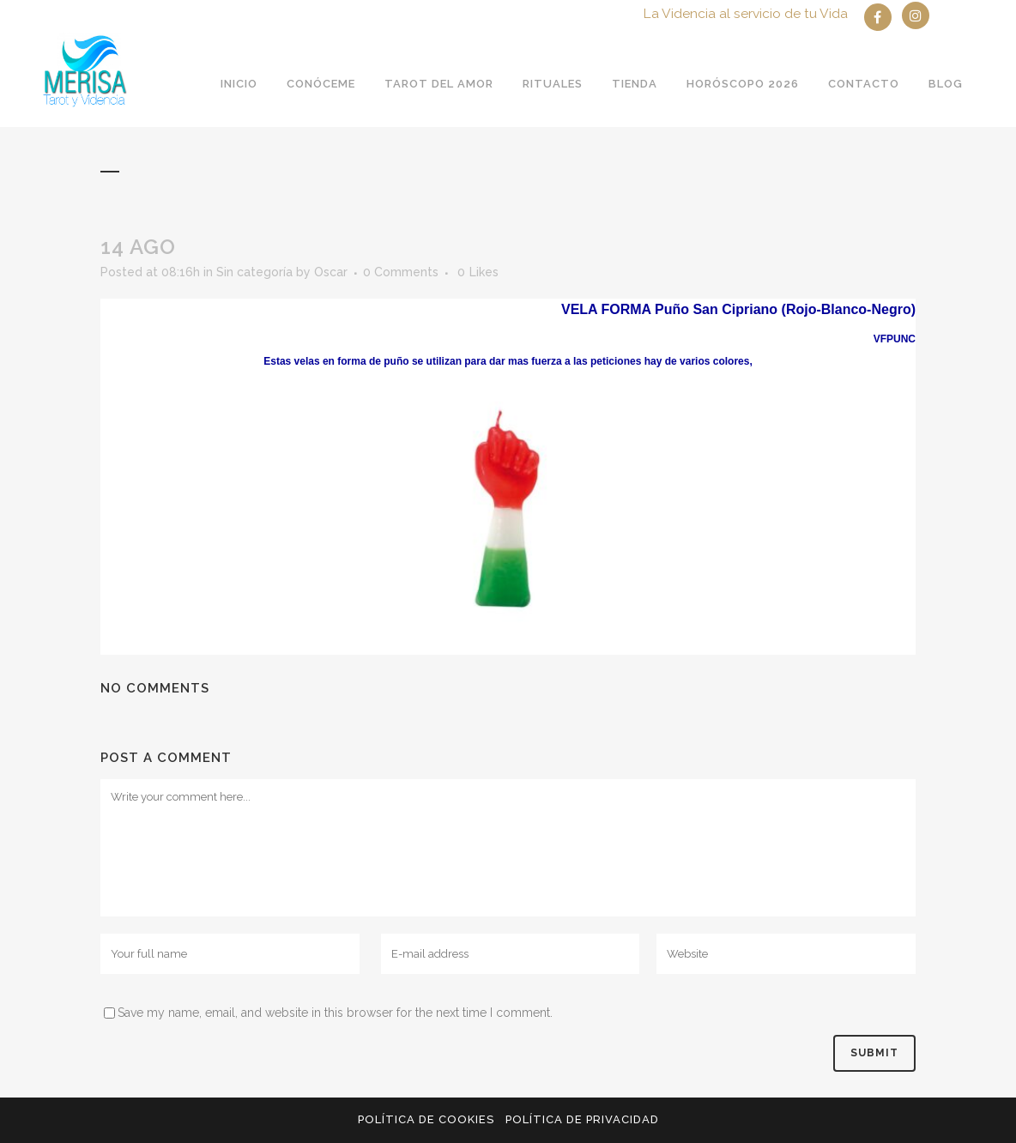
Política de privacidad (582, 1119)
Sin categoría (254, 272)
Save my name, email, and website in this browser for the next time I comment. (335, 1012)
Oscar (331, 272)
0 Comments (400, 272)
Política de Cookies (426, 1119)
